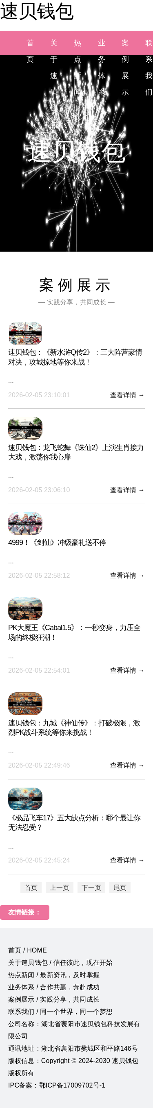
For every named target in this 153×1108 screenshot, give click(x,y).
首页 (31, 887)
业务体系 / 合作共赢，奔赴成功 (54, 987)
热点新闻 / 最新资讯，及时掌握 (54, 974)
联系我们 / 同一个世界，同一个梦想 (60, 1011)
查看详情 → (127, 395)
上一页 (59, 887)
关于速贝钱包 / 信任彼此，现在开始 (60, 962)
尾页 (119, 887)
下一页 (91, 887)
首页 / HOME (27, 950)
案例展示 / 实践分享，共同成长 (54, 999)
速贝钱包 (36, 11)
